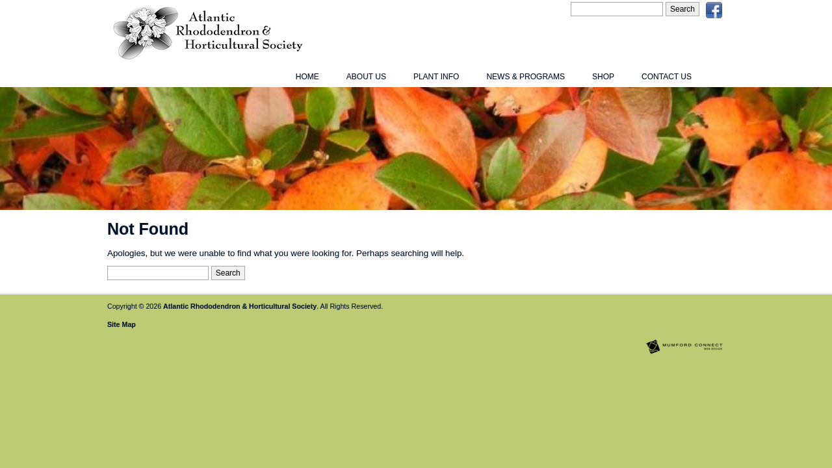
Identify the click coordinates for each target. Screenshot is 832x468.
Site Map (121, 324)
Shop (603, 76)
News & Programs (525, 76)
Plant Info (436, 76)
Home (307, 76)
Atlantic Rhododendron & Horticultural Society (240, 306)
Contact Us (667, 76)
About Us (366, 76)
